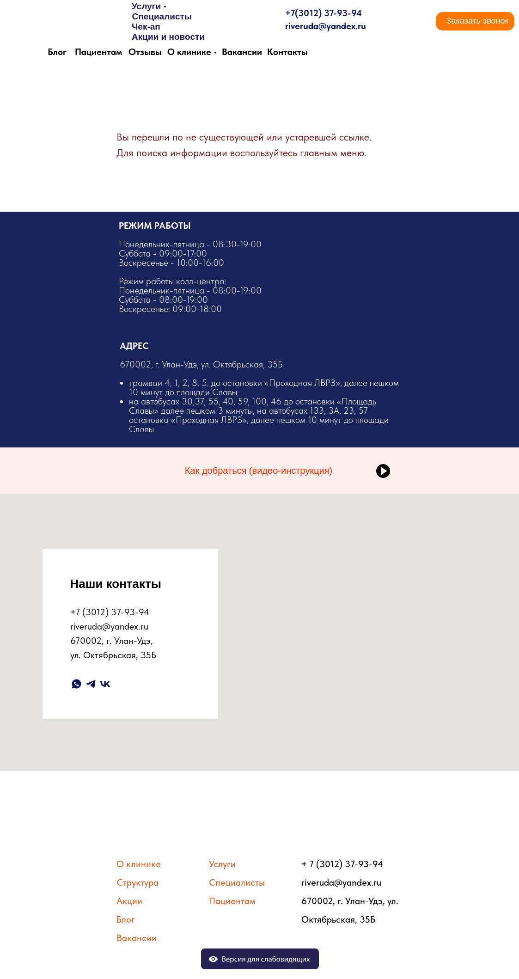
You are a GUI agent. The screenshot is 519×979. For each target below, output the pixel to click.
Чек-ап (146, 26)
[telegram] (91, 684)
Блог (57, 51)
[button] (477, 21)
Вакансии (242, 51)
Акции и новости (168, 37)
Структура (137, 882)
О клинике (189, 51)
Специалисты (162, 16)
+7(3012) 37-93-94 (323, 12)
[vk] (105, 684)
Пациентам (98, 51)
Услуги (146, 6)
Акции (129, 900)
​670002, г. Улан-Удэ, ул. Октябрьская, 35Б (260, 396)
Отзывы (145, 51)
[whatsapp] (76, 684)
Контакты (287, 51)
